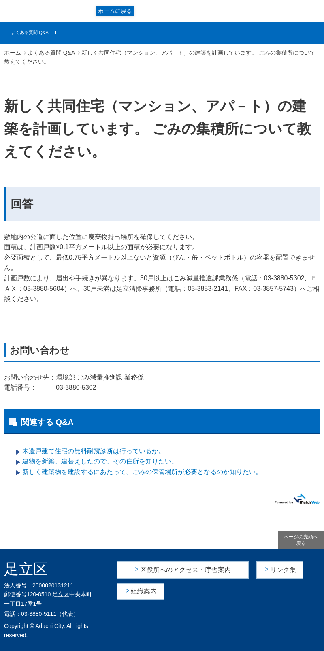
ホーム (12, 52)
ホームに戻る (115, 11)
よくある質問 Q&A (30, 32)
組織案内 (144, 591)
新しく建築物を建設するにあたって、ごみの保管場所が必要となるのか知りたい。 (142, 471)
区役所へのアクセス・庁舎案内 (185, 569)
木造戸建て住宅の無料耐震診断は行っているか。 (93, 451)
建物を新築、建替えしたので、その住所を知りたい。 (100, 461)
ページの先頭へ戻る (301, 540)
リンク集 (283, 569)
